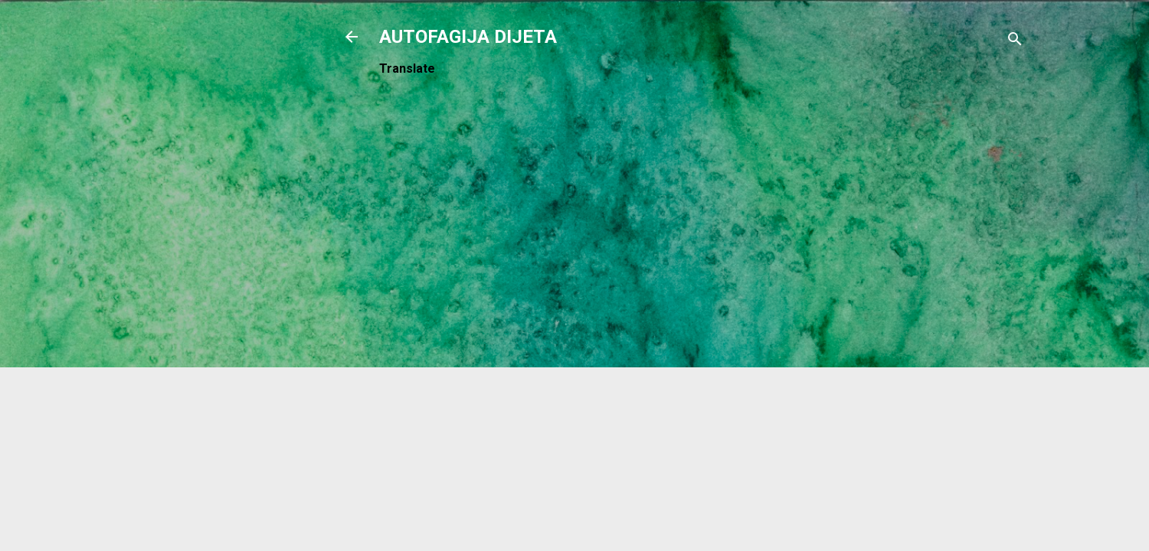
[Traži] (1015, 41)
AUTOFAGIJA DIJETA (468, 36)
